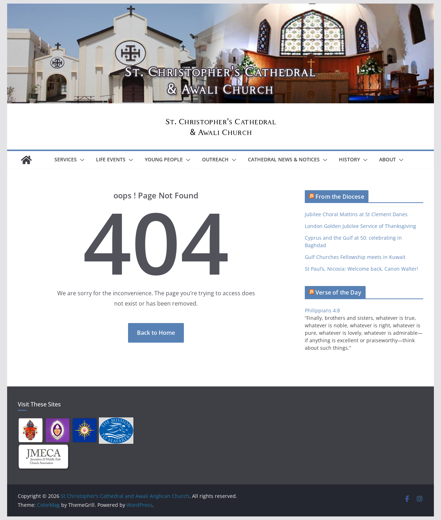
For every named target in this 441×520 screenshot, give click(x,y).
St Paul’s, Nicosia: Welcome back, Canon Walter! (361, 268)
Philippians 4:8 (322, 310)
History (349, 159)
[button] (81, 160)
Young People (164, 159)
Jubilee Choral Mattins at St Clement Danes (356, 214)
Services (65, 159)
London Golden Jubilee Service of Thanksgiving (360, 226)
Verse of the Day (338, 292)
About (387, 159)
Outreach (215, 159)
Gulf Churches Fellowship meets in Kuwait (355, 257)
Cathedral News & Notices (284, 159)
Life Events (111, 159)
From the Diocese (339, 197)
